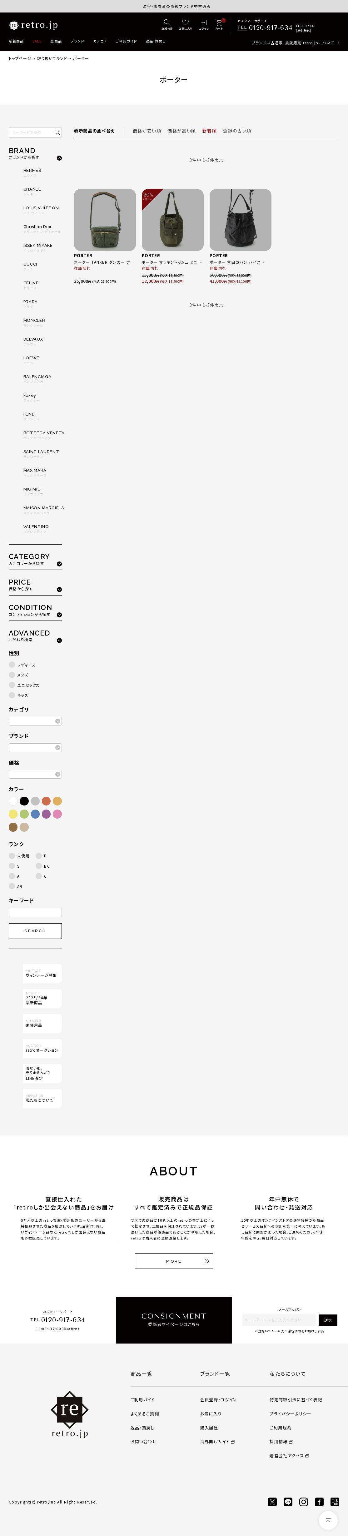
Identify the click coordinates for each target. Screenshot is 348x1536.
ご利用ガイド (126, 40)
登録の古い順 (237, 130)
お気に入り (211, 1414)
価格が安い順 (147, 130)
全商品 (56, 40)
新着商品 (16, 40)
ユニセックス (28, 685)
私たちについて (288, 1373)
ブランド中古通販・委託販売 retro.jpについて (293, 42)
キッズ (22, 695)
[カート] (219, 25)
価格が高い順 (181, 130)
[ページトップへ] (328, 1520)
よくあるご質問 (145, 1414)
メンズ (22, 674)
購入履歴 (209, 1428)
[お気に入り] (185, 25)
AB (20, 886)
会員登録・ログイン (218, 1400)
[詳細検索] (167, 25)
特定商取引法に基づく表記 (296, 1400)
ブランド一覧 (215, 1373)
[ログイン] (204, 25)
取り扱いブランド (52, 58)
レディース (26, 664)
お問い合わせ (144, 1441)
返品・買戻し (156, 40)
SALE (37, 40)
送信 (328, 1320)
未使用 (23, 855)
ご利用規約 (280, 1428)
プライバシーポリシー (290, 1414)
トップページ (20, 58)
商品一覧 (141, 1373)
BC (47, 866)
